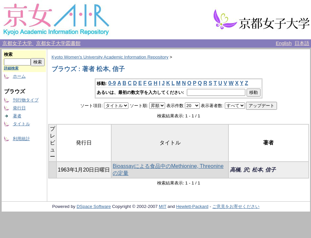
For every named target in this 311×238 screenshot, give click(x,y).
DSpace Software (94, 206)
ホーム (19, 76)
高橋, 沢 (239, 170)
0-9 (112, 83)
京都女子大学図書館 (58, 43)
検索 (8, 54)
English (284, 43)
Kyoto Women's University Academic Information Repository (110, 57)
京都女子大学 (17, 43)
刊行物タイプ (26, 100)
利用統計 (21, 138)
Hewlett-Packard (192, 206)
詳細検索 (11, 68)
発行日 (19, 107)
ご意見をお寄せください (235, 206)
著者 (17, 115)
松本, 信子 (264, 170)
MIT (162, 206)
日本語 (301, 43)
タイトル (21, 123)
